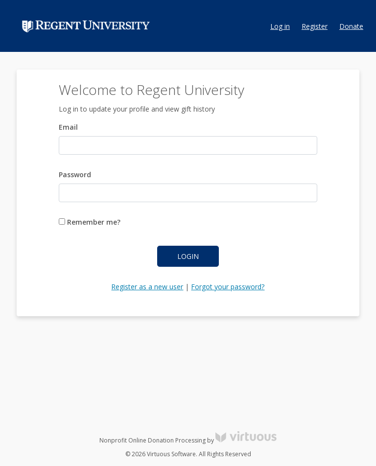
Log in (280, 26)
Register (315, 26)
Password (75, 174)
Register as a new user (147, 286)
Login (188, 256)
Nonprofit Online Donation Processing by (188, 440)
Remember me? (89, 222)
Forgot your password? (227, 286)
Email (68, 127)
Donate (351, 26)
